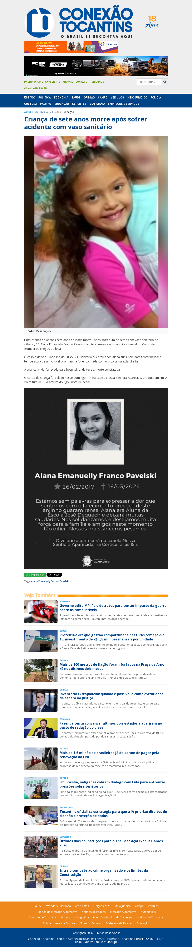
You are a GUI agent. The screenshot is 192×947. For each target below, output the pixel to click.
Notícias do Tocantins (150, 917)
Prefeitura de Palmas (119, 923)
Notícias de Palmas (94, 912)
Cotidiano (97, 104)
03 (44, 112)
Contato (81, 81)
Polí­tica (44, 97)
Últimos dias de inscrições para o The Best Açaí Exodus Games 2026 (111, 843)
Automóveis (148, 912)
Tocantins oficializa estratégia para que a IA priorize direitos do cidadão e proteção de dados (113, 813)
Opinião (89, 97)
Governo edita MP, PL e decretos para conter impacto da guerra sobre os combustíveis (113, 607)
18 (41, 112)
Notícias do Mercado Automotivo (56, 912)
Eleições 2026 (101, 906)
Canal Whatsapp (35, 88)
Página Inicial (33, 81)
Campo (102, 97)
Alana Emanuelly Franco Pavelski (50, 581)
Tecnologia (66, 807)
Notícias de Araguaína (75, 917)
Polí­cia (156, 97)
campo (139, 906)
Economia (61, 97)
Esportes (79, 104)
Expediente (52, 81)
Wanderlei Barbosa (58, 906)
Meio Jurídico (137, 97)
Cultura (30, 104)
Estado (29, 97)
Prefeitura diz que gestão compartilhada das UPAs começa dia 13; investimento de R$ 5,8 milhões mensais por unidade (112, 637)
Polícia (47, 923)
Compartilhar (35, 574)
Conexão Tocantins (41, 939)
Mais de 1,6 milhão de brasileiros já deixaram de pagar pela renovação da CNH (109, 754)
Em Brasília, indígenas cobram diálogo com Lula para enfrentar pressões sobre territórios (112, 784)
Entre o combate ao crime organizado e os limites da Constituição (104, 872)
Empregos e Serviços (123, 104)
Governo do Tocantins (43, 917)
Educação (61, 104)
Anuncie (68, 81)
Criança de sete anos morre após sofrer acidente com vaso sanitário (85, 123)
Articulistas (82, 906)
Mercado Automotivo (123, 912)
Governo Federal (90, 923)
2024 (50, 112)
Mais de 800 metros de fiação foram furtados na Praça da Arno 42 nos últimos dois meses (112, 666)
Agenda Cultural (65, 923)
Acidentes (31, 112)
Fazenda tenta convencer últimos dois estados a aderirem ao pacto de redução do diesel (111, 725)
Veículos (117, 97)
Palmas (45, 104)
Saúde (76, 97)
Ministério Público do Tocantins (112, 917)
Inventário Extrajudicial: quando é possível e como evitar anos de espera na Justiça (111, 696)
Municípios (96, 81)
